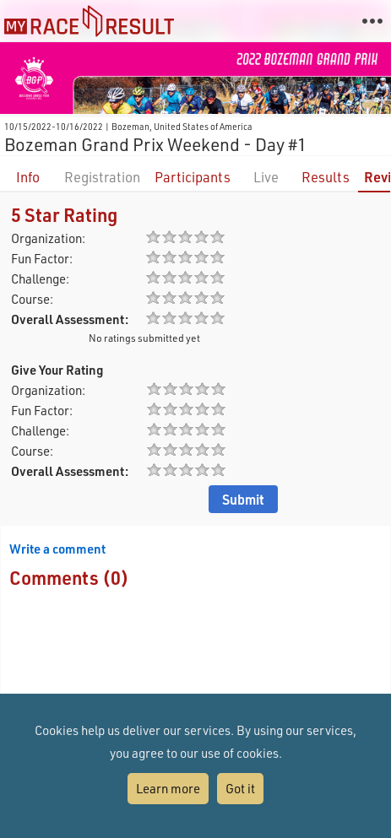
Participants (193, 177)
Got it (240, 788)
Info (28, 177)
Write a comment (57, 548)
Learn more (168, 788)
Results (325, 177)
